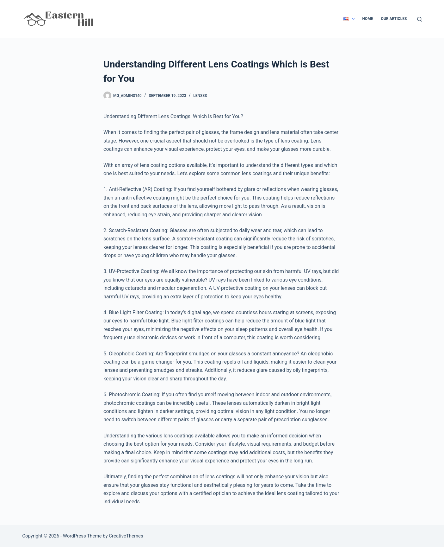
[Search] (419, 19)
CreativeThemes (126, 536)
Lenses (200, 95)
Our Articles (394, 18)
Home (367, 18)
